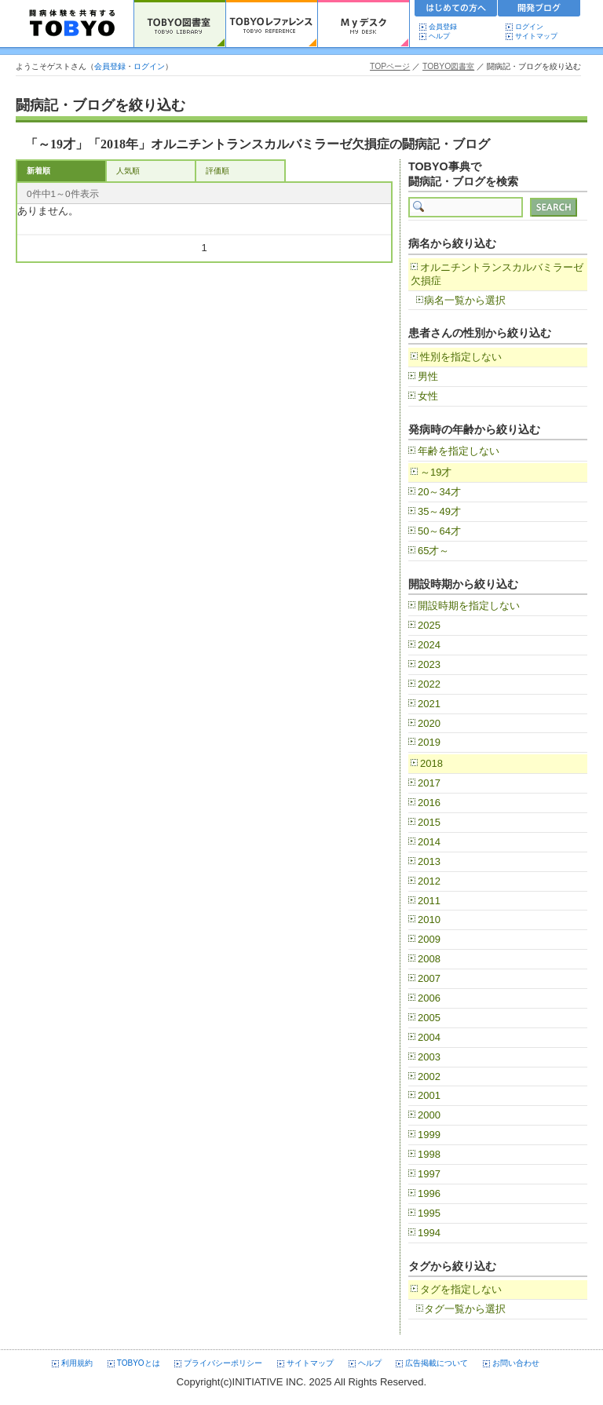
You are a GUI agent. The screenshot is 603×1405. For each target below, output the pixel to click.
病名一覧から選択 (465, 300)
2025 (429, 625)
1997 (429, 1174)
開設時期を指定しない (469, 605)
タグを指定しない (461, 1289)
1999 (429, 1134)
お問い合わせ (515, 1363)
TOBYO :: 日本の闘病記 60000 (72, 23)
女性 (428, 396)
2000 (429, 1115)
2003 (429, 1057)
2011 (429, 901)
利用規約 (77, 1363)
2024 (429, 645)
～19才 (435, 472)
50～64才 (439, 531)
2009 (429, 939)
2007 (429, 978)
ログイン (529, 27)
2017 (429, 783)
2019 (429, 742)
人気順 (128, 170)
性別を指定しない (461, 357)
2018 (431, 763)
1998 (429, 1154)
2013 (429, 861)
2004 (429, 1037)
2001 (429, 1095)
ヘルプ (443, 36)
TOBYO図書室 (448, 66)
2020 (429, 723)
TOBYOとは (138, 1363)
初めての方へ (456, 10)
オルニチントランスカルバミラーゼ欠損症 (497, 273)
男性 (428, 376)
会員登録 (443, 27)
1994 (429, 1233)
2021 (429, 704)
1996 (429, 1193)
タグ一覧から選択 (465, 1309)
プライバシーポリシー (223, 1363)
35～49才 (439, 511)
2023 (429, 664)
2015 (429, 822)
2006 (429, 998)
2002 (429, 1076)
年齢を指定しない (458, 451)
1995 (429, 1213)
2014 (429, 842)
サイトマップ (536, 36)
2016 (429, 802)
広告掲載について (436, 1363)
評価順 (217, 170)
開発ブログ (539, 10)
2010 (429, 919)
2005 (429, 1018)
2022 (429, 684)
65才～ (433, 551)
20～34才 (439, 492)
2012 (429, 881)
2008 (429, 959)
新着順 (38, 170)
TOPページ (390, 66)
